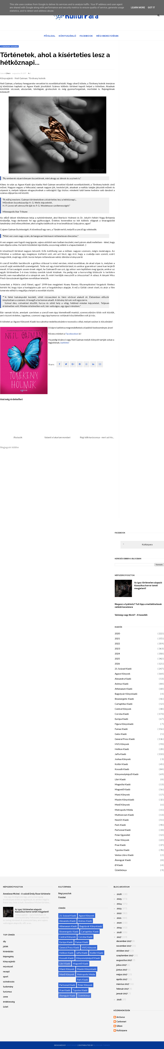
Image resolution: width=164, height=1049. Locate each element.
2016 (119, 999)
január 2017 (122, 993)
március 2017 (122, 984)
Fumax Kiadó (121, 729)
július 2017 (121, 965)
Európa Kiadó (121, 718)
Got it (151, 7)
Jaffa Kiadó (120, 754)
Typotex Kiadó (122, 850)
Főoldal (49, 35)
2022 (117, 643)
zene (5, 997)
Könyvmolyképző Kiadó (126, 774)
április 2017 (121, 979)
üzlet (5, 1007)
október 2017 (122, 951)
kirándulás (8, 951)
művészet (8, 966)
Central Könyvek (123, 708)
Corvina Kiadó (122, 713)
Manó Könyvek (122, 794)
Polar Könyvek (122, 840)
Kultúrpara (147, 544)
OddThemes (71, 1045)
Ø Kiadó (119, 865)
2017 (119, 937)
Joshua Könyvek (123, 759)
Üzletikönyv (121, 870)
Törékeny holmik (9, 46)
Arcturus (120, 1017)
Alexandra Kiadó (123, 678)
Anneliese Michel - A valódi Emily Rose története (26, 894)
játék (5, 946)
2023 (117, 648)
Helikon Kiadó (122, 749)
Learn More (138, 7)
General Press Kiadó (125, 739)
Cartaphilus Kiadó (123, 703)
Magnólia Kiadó (123, 784)
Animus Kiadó (121, 683)
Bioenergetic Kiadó (124, 698)
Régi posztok (64, 893)
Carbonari (121, 1021)
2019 (119, 928)
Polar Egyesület (122, 834)
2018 (119, 932)
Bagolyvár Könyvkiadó (126, 693)
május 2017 (121, 974)
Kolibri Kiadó (121, 764)
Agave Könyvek (122, 673)
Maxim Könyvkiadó (124, 799)
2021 (117, 638)
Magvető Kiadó (122, 789)
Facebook (86, 35)
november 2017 (123, 946)
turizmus (7, 992)
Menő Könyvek (122, 804)
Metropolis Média (124, 809)
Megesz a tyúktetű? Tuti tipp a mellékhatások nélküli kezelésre (138, 605)
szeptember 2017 (124, 955)
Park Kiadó (120, 824)
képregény (8, 956)
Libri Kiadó (120, 779)
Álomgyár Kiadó (123, 860)
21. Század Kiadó (123, 668)
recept (6, 971)
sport (5, 976)
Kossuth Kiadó (122, 769)
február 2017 (122, 989)
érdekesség (9, 1002)
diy (4, 941)
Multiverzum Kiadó (124, 814)
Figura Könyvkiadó (124, 723)
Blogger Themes (102, 1045)
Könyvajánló (67, 35)
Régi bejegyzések (107, 35)
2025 (117, 658)
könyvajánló (9, 961)
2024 (117, 653)
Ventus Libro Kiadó (124, 855)
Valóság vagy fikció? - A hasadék (131, 615)
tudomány (8, 987)
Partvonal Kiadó (123, 829)
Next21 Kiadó (122, 819)
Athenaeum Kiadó (123, 688)
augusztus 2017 (124, 960)
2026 (117, 663)
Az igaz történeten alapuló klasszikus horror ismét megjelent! (148, 586)
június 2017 (121, 970)
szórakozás (8, 982)
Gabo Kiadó (121, 734)
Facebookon (71, 333)
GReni (8, 73)
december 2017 (124, 941)
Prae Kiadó (120, 845)
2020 (117, 633)
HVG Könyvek (122, 744)
